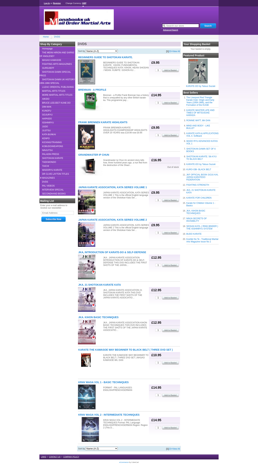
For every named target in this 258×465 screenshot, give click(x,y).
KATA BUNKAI (49, 134)
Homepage (47, 48)
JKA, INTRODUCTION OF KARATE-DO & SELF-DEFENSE (112, 252)
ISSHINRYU (48, 122)
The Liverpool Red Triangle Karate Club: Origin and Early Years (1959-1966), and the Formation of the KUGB (200, 101)
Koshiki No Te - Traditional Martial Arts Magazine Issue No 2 (202, 240)
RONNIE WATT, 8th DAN (198, 120)
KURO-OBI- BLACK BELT (198, 169)
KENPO (46, 138)
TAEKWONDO (49, 162)
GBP (84, 3)
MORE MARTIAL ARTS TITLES (57, 95)
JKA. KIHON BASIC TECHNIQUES (195, 212)
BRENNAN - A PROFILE (92, 89)
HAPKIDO (47, 118)
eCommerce (124, 462)
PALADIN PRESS (50, 154)
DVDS (57, 37)
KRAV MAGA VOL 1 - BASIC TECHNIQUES (103, 382)
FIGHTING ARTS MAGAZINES (57, 64)
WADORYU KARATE (52, 170)
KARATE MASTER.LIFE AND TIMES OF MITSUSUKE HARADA (200, 113)
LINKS (43, 457)
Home (46, 37)
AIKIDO (45, 99)
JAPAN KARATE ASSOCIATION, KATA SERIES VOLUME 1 (112, 187)
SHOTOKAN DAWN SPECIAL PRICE (55, 74)
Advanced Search (170, 30)
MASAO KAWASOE (51, 60)
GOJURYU (47, 114)
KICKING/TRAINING (52, 142)
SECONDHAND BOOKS (54, 193)
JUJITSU (46, 130)
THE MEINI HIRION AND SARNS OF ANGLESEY (56, 54)
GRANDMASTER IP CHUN (93, 154)
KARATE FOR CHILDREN (198, 198)
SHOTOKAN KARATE (52, 158)
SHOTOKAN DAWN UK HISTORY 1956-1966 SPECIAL (57, 81)
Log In (47, 3)
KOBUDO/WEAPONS (52, 146)
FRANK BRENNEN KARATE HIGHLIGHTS (102, 122)
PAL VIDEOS (48, 186)
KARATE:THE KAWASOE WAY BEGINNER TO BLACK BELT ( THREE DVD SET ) (125, 349)
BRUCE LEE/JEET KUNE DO (56, 103)
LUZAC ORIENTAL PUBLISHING (58, 87)
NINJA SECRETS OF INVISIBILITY (196, 219)
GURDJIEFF (48, 68)
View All (176, 51)
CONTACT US (54, 457)
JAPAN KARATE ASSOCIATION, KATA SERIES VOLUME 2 (112, 219)
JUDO (45, 126)
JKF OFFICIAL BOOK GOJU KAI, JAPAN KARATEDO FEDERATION (202, 177)
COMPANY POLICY (71, 457)
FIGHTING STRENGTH (197, 185)
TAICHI (45, 166)
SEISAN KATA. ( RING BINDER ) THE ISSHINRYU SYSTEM (202, 227)
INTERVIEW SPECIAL (53, 190)
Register (57, 3)
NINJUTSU (47, 150)
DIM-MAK (46, 107)
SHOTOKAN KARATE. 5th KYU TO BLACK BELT (201, 157)
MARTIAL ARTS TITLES (53, 91)
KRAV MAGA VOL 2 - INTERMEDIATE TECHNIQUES (109, 414)
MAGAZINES (48, 178)
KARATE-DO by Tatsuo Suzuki (200, 86)
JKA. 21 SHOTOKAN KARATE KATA (99, 284)
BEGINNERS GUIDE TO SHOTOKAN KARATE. (105, 57)
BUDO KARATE (194, 234)
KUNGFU (46, 111)
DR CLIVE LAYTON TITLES (55, 174)
